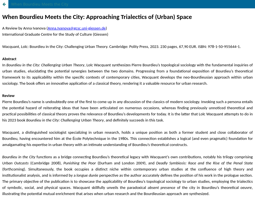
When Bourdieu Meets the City (39, 4)
